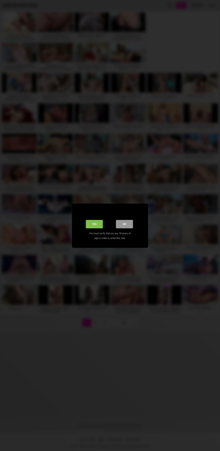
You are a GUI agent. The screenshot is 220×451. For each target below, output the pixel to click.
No (124, 224)
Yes (94, 224)
